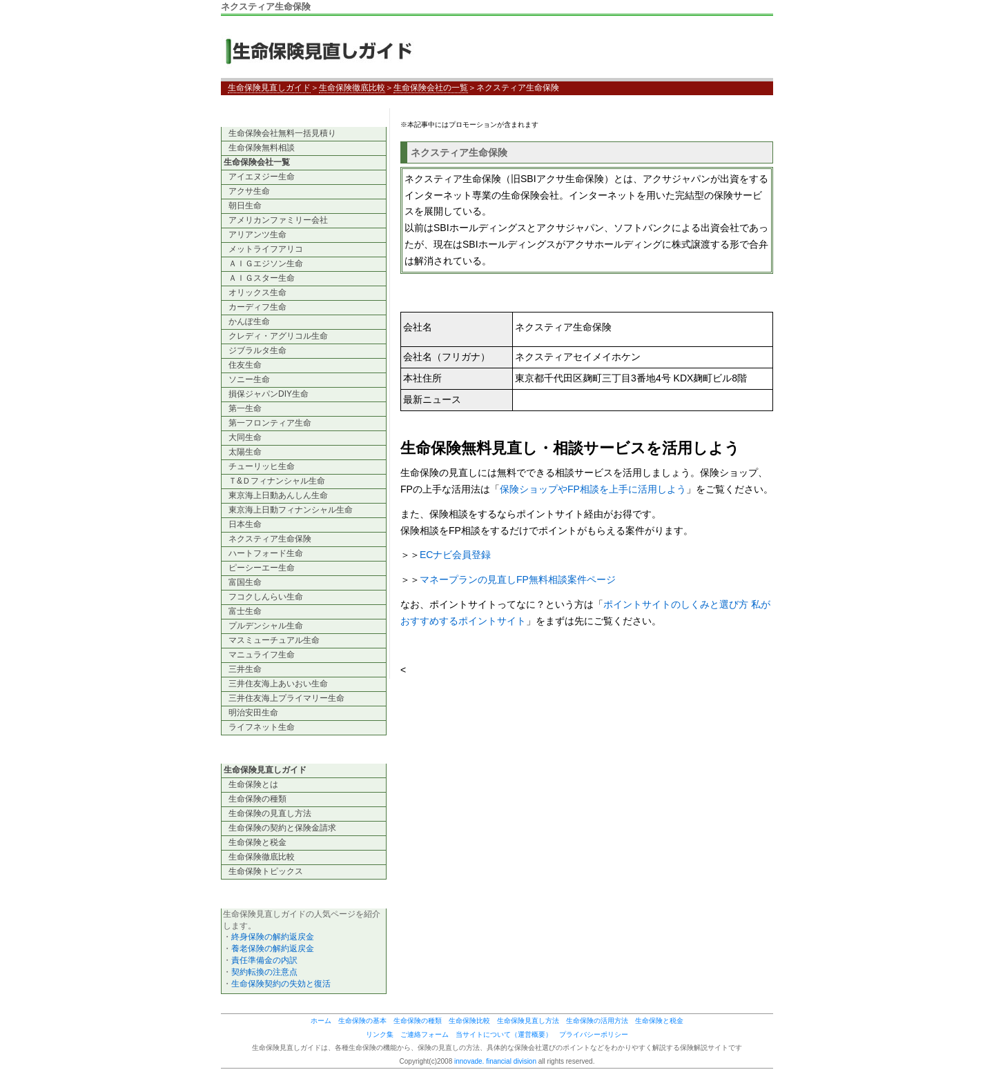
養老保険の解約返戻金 (272, 948)
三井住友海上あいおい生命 (278, 683)
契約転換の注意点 (264, 972)
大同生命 (245, 437)
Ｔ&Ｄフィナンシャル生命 (276, 481)
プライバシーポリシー (593, 1034)
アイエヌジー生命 (261, 176)
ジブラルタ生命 (257, 350)
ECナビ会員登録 (455, 554)
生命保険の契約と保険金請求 (282, 828)
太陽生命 (245, 452)
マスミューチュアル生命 (274, 640)
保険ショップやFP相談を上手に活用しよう (593, 489)
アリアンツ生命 (257, 234)
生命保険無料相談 (261, 147)
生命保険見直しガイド (324, 50)
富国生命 (245, 582)
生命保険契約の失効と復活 (281, 984)
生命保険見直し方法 (528, 1020)
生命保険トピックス (265, 871)
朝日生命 (245, 205)
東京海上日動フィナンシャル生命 (290, 510)
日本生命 (245, 524)
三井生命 (245, 669)
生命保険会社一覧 (257, 162)
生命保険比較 (469, 1020)
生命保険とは (253, 784)
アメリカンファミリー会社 (278, 220)
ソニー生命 (249, 379)
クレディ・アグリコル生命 (278, 336)
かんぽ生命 (249, 321)
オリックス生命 (257, 292)
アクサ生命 (249, 191)
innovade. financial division (495, 1061)
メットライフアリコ (265, 249)
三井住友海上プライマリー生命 (286, 698)
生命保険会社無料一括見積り (282, 133)
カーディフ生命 (257, 307)
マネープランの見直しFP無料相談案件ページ (518, 579)
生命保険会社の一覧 (430, 87)
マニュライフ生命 (261, 654)
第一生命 (245, 408)
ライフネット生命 (261, 727)
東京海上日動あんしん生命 (278, 495)
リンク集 (379, 1034)
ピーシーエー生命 (261, 568)
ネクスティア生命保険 (269, 539)
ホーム (321, 1020)
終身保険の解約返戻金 (272, 937)
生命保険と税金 (257, 842)
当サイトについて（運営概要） (504, 1034)
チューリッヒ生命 (261, 466)
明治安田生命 (253, 712)
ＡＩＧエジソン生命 (265, 263)
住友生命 (245, 365)
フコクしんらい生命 (265, 597)
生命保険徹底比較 (352, 87)
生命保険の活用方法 (597, 1020)
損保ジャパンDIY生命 (268, 394)
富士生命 (245, 611)
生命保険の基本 (362, 1020)
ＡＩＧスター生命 (261, 278)
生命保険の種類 (257, 799)
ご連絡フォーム (424, 1034)
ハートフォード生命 (265, 553)
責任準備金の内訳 (264, 960)
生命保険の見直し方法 (269, 813)
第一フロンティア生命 (269, 423)
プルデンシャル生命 (265, 626)
